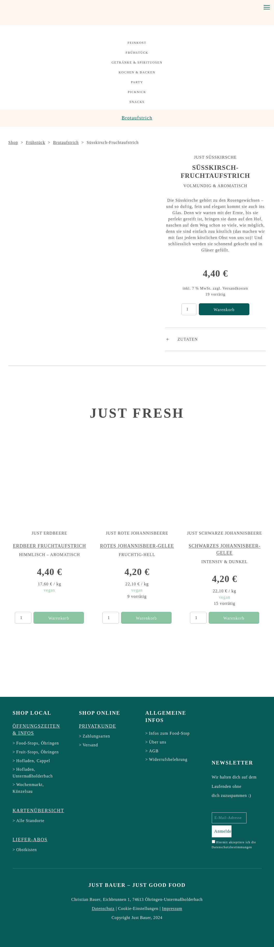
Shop (13, 142)
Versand (90, 745)
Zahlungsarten (96, 736)
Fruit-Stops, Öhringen (37, 752)
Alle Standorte (30, 820)
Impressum (172, 908)
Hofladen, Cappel (33, 761)
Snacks (136, 102)
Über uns (157, 742)
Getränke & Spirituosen (136, 62)
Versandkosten (235, 288)
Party (137, 82)
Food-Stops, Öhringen (37, 743)
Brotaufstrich (137, 118)
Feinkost (137, 43)
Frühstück (137, 52)
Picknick (137, 92)
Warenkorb (224, 309)
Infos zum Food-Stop (169, 733)
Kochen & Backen (137, 72)
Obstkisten (26, 849)
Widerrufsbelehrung (168, 759)
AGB (154, 751)
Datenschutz (103, 908)
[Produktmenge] (188, 309)
